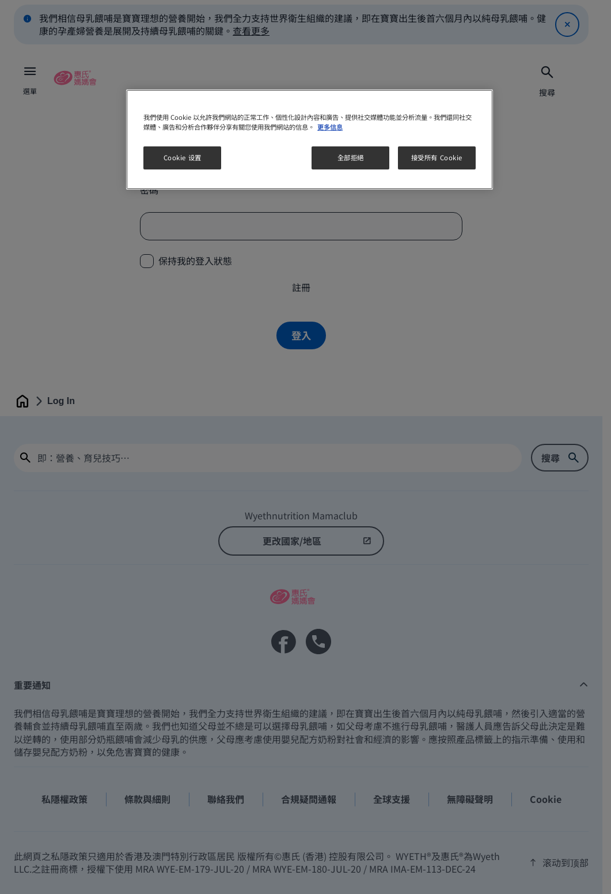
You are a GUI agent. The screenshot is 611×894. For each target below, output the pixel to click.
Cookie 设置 (183, 157)
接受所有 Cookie (436, 157)
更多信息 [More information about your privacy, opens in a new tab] (330, 126)
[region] (309, 139)
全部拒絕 (350, 157)
